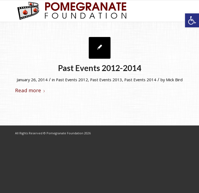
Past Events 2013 (106, 79)
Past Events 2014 (140, 79)
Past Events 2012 (72, 79)
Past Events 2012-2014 (99, 68)
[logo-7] (82, 11)
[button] (192, 20)
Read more (30, 90)
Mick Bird (174, 79)
